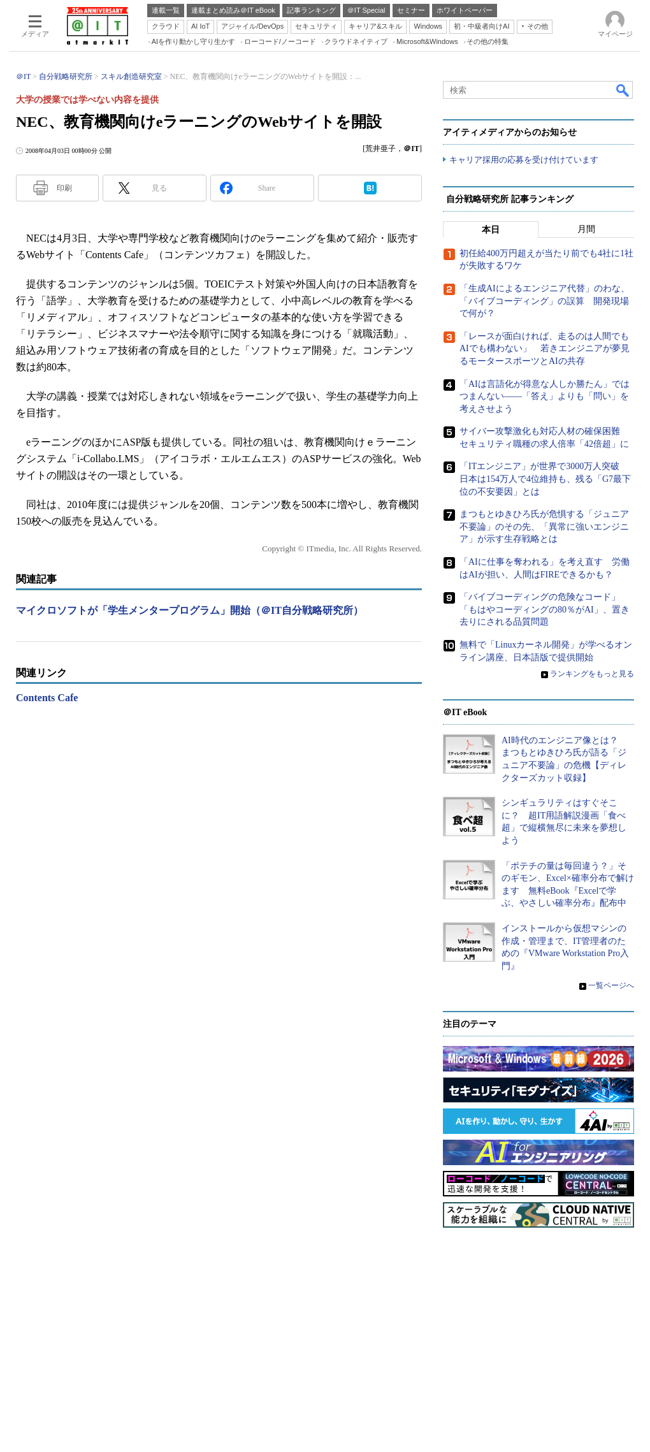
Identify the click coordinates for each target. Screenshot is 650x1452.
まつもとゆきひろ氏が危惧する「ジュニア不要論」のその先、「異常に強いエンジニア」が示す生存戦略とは (544, 526)
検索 (623, 90)
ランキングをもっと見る (592, 673)
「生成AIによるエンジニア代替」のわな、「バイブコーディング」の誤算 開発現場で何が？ (544, 301)
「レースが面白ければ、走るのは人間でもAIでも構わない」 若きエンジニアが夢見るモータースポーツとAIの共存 (544, 348)
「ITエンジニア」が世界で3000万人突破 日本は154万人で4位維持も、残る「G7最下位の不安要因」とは (545, 478)
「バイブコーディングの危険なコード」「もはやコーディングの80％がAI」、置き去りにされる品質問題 (544, 609)
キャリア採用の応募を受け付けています (523, 159)
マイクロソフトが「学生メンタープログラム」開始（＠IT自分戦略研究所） (189, 610)
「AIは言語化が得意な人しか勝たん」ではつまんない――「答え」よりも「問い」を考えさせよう (544, 396)
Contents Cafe (47, 697)
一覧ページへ (611, 985)
